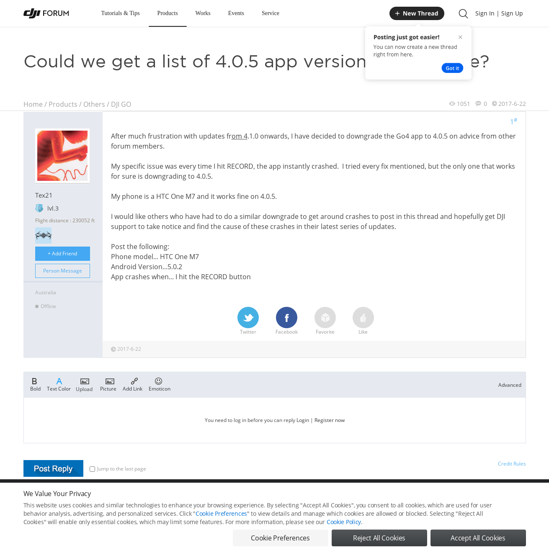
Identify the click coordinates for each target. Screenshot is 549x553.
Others (94, 104)
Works (203, 13)
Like (363, 321)
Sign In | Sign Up (499, 13)
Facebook (287, 321)
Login (302, 420)
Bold (35, 383)
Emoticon (159, 383)
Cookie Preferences (221, 514)
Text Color (59, 383)
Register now (329, 420)
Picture (108, 383)
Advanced (509, 384)
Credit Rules (512, 463)
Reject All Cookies (379, 538)
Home (33, 104)
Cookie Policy (344, 523)
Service (270, 13)
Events (236, 13)
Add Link (132, 383)
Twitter (248, 321)
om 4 (239, 136)
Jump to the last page (118, 468)
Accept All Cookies (478, 538)
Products (167, 13)
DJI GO (121, 104)
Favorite (325, 321)
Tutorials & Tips (120, 13)
